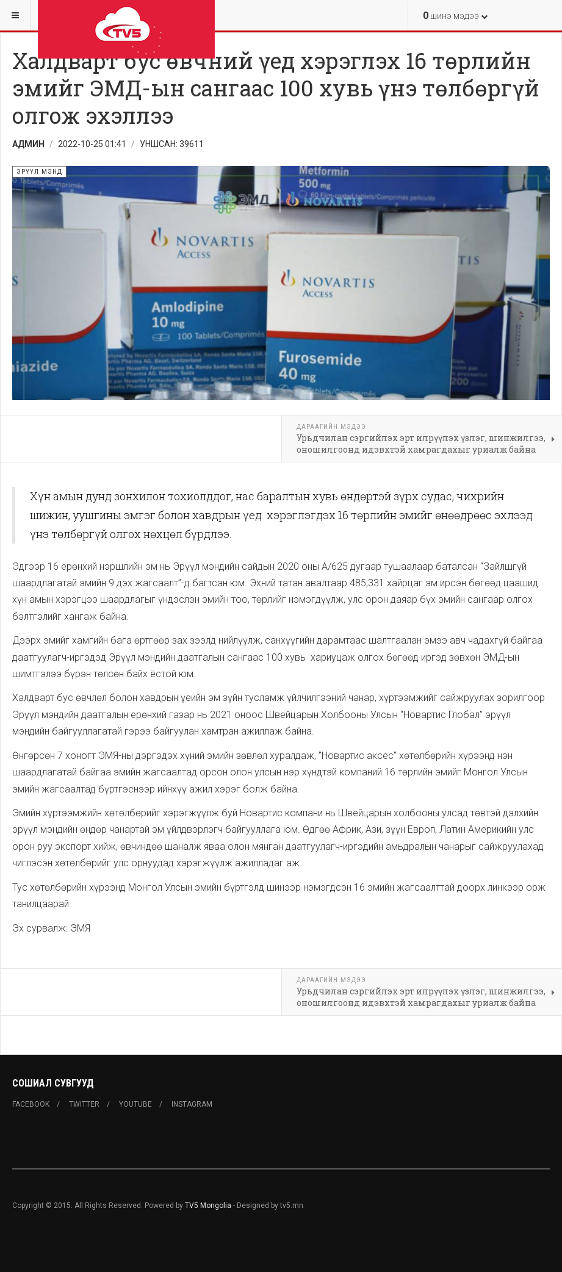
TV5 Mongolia (208, 1205)
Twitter (84, 1104)
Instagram (191, 1104)
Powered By (67, 1242)
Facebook (30, 1104)
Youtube (135, 1104)
